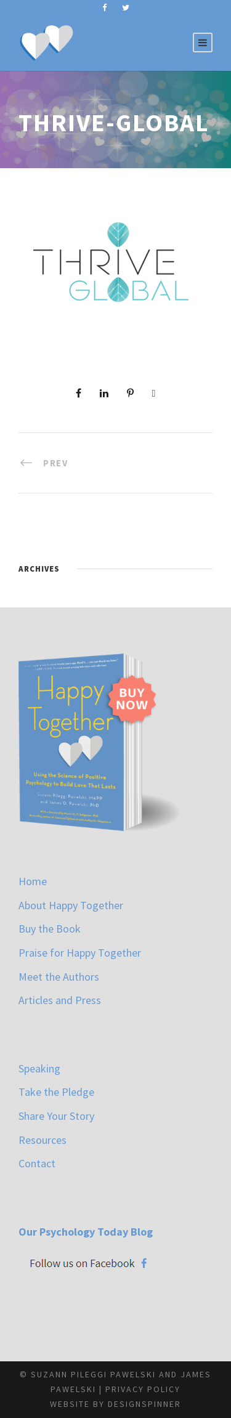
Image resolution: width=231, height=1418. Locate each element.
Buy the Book (49, 929)
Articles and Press (59, 1000)
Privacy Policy (142, 1389)
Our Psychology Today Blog (85, 1232)
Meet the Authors (58, 977)
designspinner (144, 1403)
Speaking (39, 1068)
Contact (36, 1163)
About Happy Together (70, 905)
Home (32, 881)
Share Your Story (56, 1116)
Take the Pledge (56, 1092)
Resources (42, 1140)
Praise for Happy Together (79, 953)
